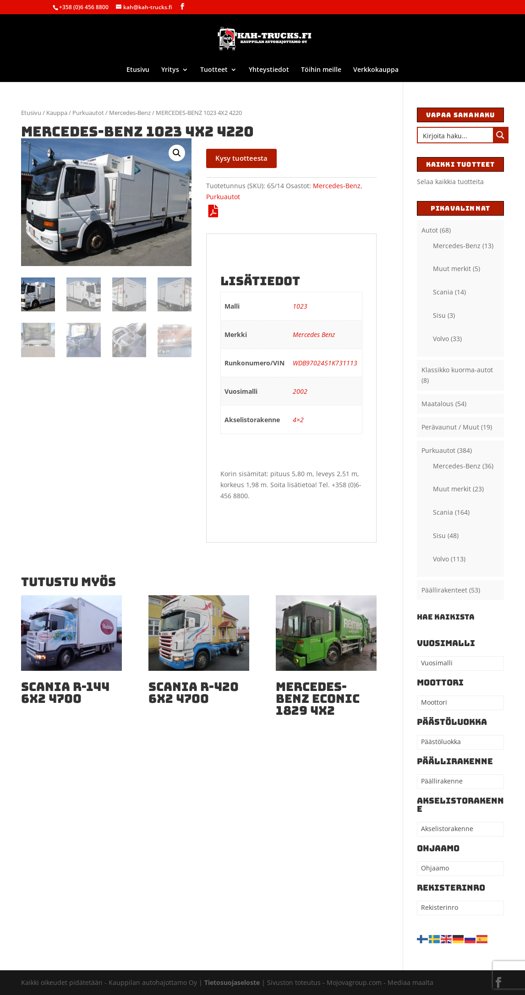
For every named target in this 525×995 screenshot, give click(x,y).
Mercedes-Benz (130, 113)
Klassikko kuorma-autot (457, 369)
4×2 (298, 419)
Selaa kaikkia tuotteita (450, 181)
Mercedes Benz (314, 334)
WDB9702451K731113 (325, 363)
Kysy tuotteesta (241, 158)
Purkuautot (88, 113)
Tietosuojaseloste (233, 982)
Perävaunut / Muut (450, 427)
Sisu (439, 315)
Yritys (170, 70)
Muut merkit (452, 268)
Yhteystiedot (269, 70)
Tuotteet (214, 70)
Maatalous (437, 403)
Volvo (441, 338)
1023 (300, 306)
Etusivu (137, 70)
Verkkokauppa (376, 70)
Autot (429, 230)
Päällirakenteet (444, 590)
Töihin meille (321, 70)
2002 (300, 391)
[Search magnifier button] (500, 135)
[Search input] (456, 135)
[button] (177, 153)
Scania (443, 292)
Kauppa (56, 113)
